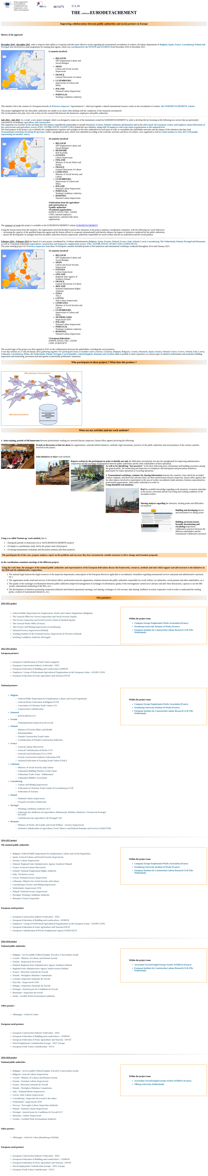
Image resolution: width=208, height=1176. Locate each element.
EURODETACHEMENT (87, 225)
